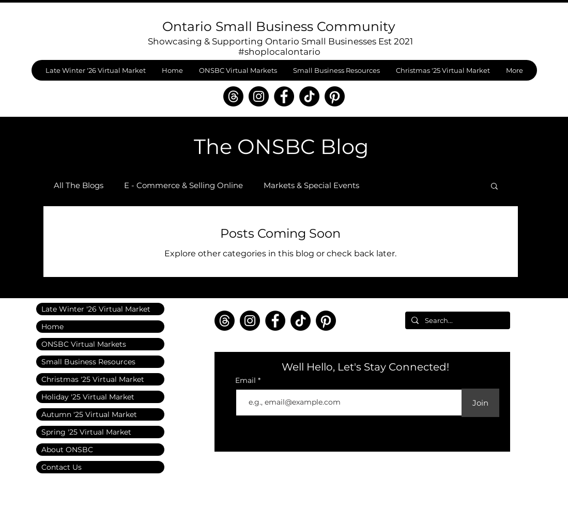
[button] (494, 186)
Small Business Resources (88, 361)
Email (246, 380)
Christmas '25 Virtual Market (92, 379)
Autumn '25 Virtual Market (89, 414)
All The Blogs (78, 185)
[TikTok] (309, 96)
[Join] (480, 403)
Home (52, 326)
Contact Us (61, 467)
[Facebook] (284, 96)
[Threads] (233, 96)
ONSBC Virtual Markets (83, 344)
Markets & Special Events (311, 185)
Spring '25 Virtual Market (86, 432)
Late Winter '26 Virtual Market (95, 309)
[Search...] (456, 320)
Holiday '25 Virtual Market (87, 397)
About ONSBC (67, 449)
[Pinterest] (335, 96)
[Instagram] (259, 96)
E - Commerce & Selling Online (183, 185)
